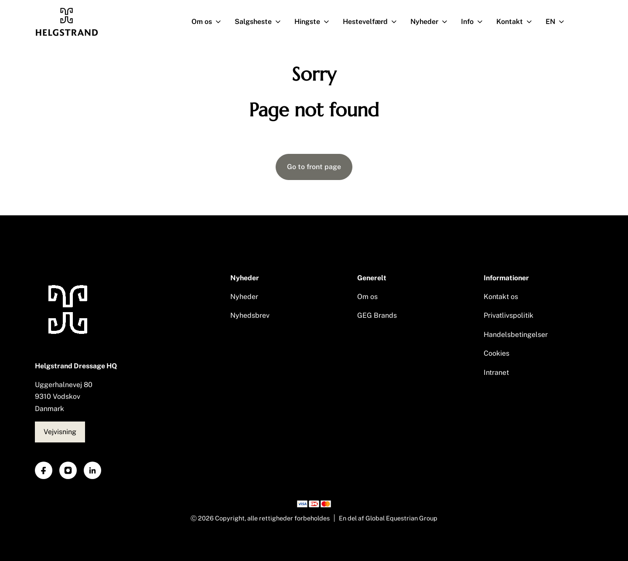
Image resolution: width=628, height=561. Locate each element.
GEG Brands (377, 315)
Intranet (496, 372)
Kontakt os (501, 296)
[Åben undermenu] (220, 21)
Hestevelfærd (373, 21)
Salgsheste (261, 21)
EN (558, 21)
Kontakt (517, 21)
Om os (209, 21)
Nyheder (432, 21)
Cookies (496, 353)
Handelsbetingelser (516, 334)
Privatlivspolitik (508, 315)
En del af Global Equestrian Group (388, 518)
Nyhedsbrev (250, 315)
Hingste (315, 21)
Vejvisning (60, 432)
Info (475, 21)
